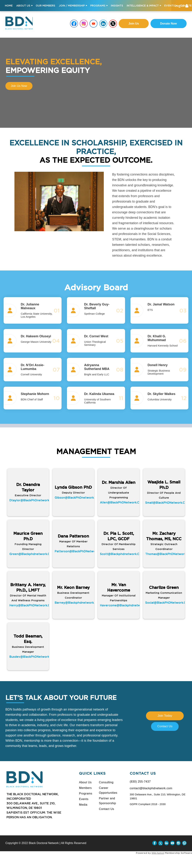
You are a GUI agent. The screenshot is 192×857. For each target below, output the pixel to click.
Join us (133, 23)
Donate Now (168, 23)
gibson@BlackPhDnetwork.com (78, 497)
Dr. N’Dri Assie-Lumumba (32, 367)
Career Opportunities (108, 790)
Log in (179, 5)
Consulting (106, 782)
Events (83, 799)
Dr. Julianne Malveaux (30, 306)
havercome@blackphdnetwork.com (126, 605)
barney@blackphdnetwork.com (78, 602)
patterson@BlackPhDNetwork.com (80, 551)
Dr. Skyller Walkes (161, 394)
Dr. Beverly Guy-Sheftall (96, 306)
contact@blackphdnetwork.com (151, 788)
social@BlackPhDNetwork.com (167, 602)
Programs (85, 793)
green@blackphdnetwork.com (31, 554)
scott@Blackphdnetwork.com (122, 554)
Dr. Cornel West (96, 336)
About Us (85, 782)
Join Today (165, 715)
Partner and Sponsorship (107, 801)
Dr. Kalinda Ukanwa (99, 394)
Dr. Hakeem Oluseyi (36, 336)
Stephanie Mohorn (35, 394)
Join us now (19, 85)
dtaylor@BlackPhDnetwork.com (32, 500)
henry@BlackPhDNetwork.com (31, 605)
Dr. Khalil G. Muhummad (157, 338)
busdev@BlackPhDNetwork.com (33, 656)
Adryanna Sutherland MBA (96, 367)
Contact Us (164, 726)
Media (83, 804)
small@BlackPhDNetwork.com (167, 502)
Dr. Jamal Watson (161, 304)
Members (85, 787)
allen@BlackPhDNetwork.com (122, 502)
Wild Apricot (158, 853)
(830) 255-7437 (140, 781)
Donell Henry (158, 365)
